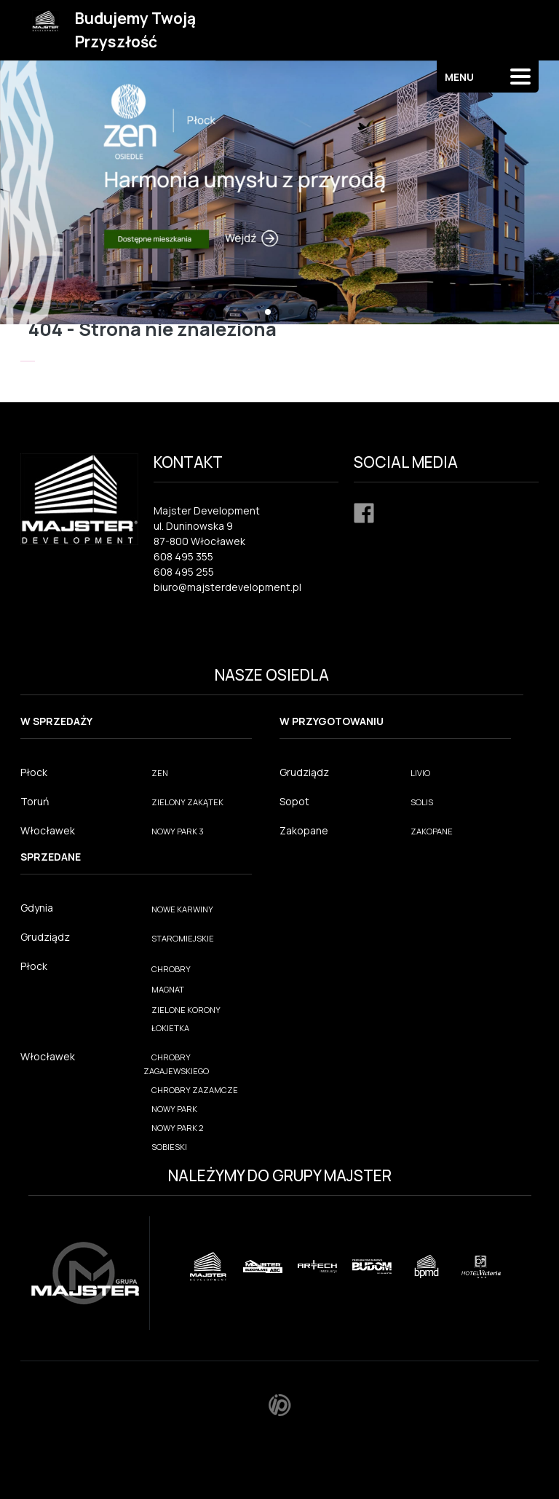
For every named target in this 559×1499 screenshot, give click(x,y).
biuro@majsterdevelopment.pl (227, 587)
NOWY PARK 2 (177, 1127)
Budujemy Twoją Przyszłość (135, 30)
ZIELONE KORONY (186, 1009)
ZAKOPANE (432, 831)
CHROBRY (171, 968)
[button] (268, 312)
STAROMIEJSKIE (182, 938)
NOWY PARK (174, 1108)
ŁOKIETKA (170, 1027)
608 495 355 (183, 556)
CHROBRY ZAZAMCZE (194, 1089)
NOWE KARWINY (182, 909)
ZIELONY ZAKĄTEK (187, 802)
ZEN (159, 772)
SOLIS (422, 802)
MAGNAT (167, 989)
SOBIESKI (169, 1146)
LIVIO (420, 772)
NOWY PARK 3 (177, 831)
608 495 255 (184, 572)
